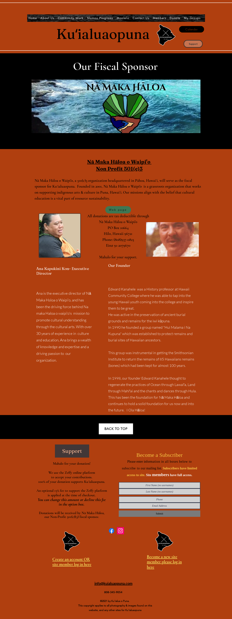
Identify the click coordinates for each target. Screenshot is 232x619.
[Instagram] (120, 530)
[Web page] (118, 209)
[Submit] (159, 513)
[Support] (193, 44)
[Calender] (191, 29)
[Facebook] (111, 530)
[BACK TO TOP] (116, 428)
